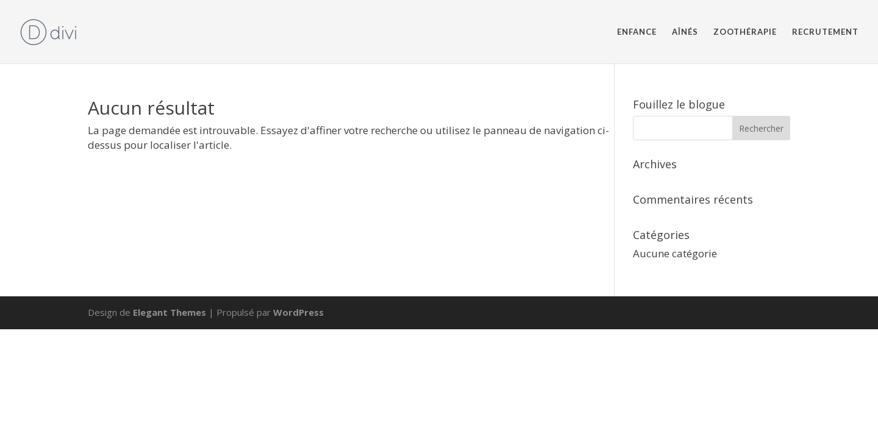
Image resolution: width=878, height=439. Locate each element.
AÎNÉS (685, 32)
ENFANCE (637, 32)
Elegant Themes (169, 312)
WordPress (298, 312)
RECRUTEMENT (825, 32)
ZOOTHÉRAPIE (745, 32)
